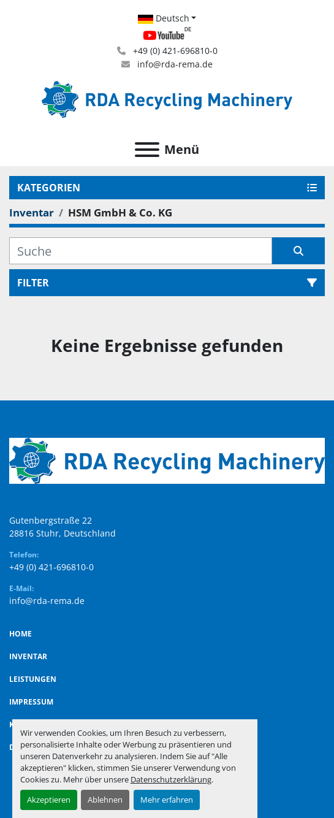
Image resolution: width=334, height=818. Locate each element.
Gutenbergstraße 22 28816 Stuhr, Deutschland (62, 526)
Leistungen (32, 679)
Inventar (28, 656)
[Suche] (140, 250)
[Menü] (147, 149)
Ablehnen (105, 799)
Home (20, 634)
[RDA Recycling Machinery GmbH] (167, 459)
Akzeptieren (48, 799)
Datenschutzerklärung (171, 779)
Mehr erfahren (166, 799)
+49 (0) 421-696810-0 (174, 50)
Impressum (31, 702)
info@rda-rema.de (174, 64)
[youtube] (167, 35)
